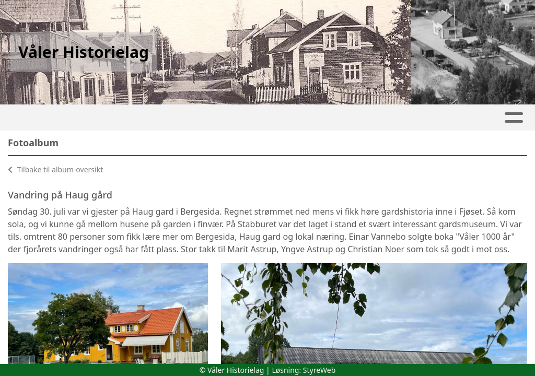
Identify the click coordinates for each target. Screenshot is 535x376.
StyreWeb (319, 370)
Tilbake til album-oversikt (55, 169)
